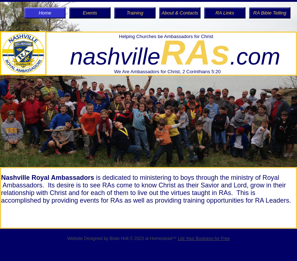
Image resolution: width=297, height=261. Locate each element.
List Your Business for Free (204, 238)
